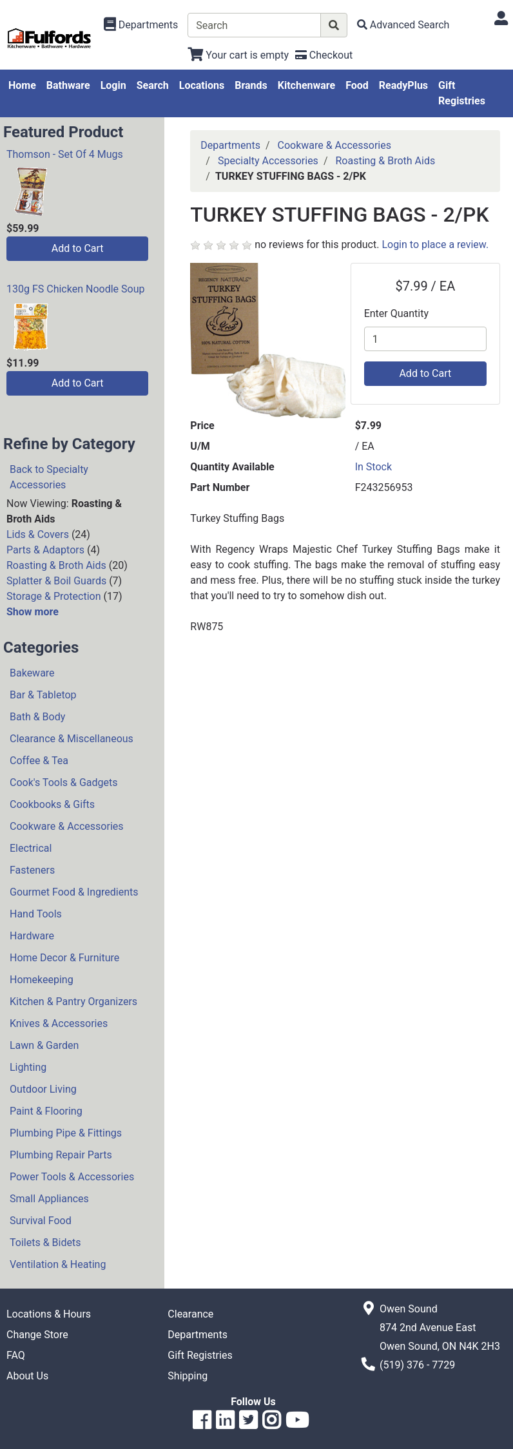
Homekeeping (41, 980)
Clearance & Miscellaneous (71, 739)
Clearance (190, 1314)
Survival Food (41, 1220)
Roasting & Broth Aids (56, 565)
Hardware (32, 936)
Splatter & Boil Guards (56, 581)
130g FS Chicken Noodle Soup (75, 289)
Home (22, 85)
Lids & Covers (37, 534)
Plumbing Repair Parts (61, 1155)
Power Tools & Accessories (72, 1177)
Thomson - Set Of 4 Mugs (64, 154)
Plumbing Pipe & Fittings (66, 1133)
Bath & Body (37, 717)
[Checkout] (324, 55)
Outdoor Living (43, 1089)
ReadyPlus (403, 85)
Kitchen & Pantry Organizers (73, 1001)
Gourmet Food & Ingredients (74, 892)
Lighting (28, 1067)
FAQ (15, 1355)
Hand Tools (36, 914)
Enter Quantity (396, 313)
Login (113, 85)
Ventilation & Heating (58, 1264)
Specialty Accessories (268, 161)
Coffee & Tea (39, 760)
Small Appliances (49, 1199)
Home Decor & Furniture (64, 958)
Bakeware (32, 673)
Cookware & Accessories (67, 826)
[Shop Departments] (141, 25)
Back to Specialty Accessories (49, 477)
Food (357, 85)
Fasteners (32, 870)
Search (153, 85)
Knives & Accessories (59, 1023)
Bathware (68, 85)
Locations (201, 85)
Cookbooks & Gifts (52, 804)
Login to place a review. (435, 244)
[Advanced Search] (403, 25)
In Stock (373, 467)
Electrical (31, 848)
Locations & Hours (48, 1314)
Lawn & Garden (44, 1045)
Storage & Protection (53, 596)
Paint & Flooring (46, 1111)
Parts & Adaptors (45, 550)
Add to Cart (78, 248)
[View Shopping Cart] (238, 55)
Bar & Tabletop (43, 695)
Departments (230, 145)
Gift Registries (461, 93)
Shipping (188, 1376)
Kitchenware (306, 85)
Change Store (37, 1335)
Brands (251, 85)
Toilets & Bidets (45, 1242)
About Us (27, 1376)
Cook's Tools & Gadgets (64, 782)
